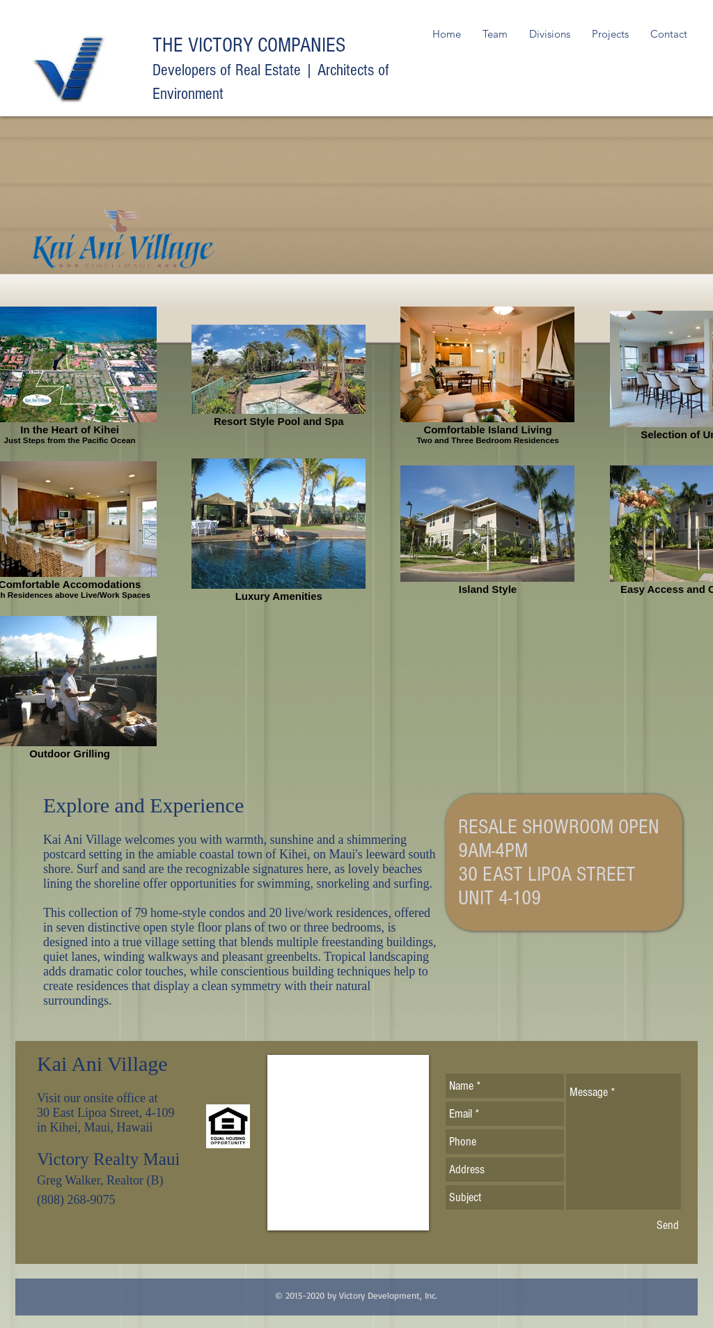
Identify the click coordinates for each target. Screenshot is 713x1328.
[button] (549, 34)
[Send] (667, 1225)
